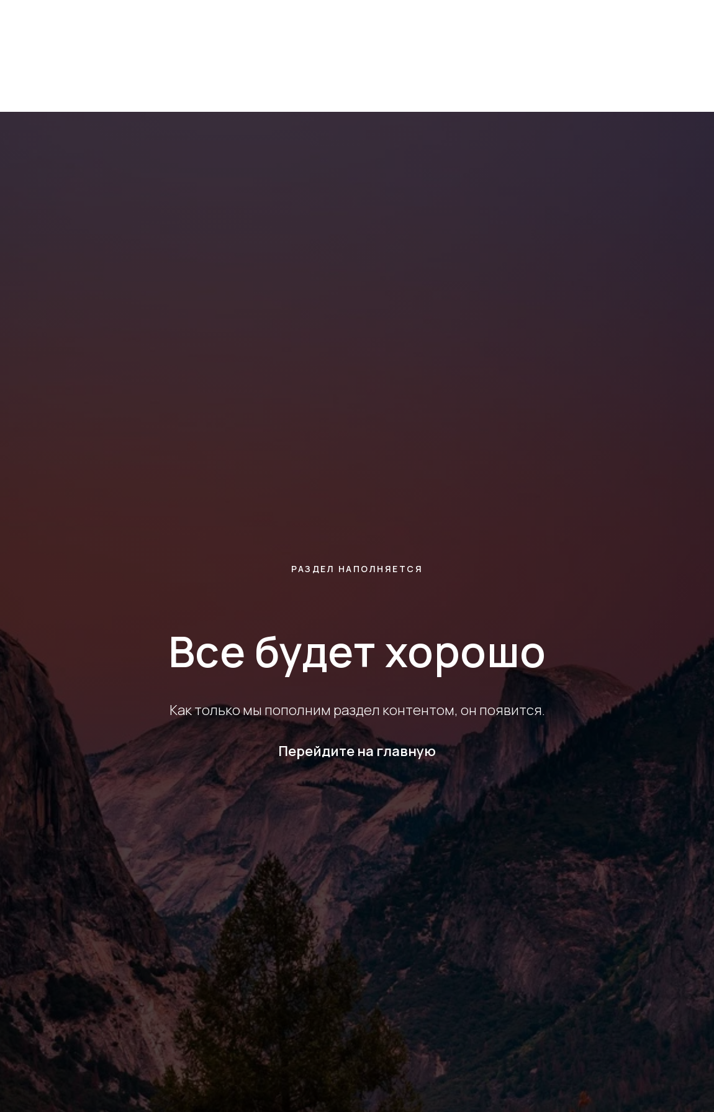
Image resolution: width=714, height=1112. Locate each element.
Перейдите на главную (357, 751)
